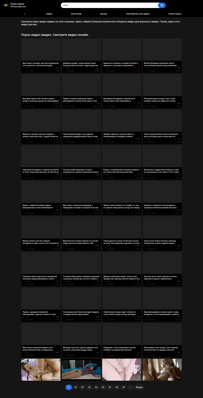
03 (82, 387)
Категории (76, 14)
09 (124, 387)
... (130, 387)
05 (96, 387)
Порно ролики (24, 14)
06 (103, 387)
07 (110, 387)
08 (117, 387)
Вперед (139, 387)
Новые (49, 14)
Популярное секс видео (138, 14)
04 (89, 387)
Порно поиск (174, 14)
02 (76, 387)
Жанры (103, 14)
